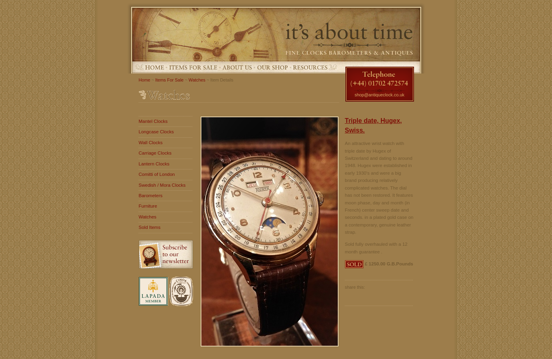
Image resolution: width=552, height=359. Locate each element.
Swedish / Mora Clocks (162, 185)
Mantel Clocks (153, 121)
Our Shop (272, 67)
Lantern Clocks (154, 163)
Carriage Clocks (155, 153)
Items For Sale (193, 67)
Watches (197, 80)
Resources (310, 67)
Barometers (151, 195)
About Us (237, 67)
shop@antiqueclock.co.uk (379, 94)
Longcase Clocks (156, 131)
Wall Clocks (151, 142)
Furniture (148, 206)
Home (154, 67)
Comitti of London (157, 174)
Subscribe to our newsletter (166, 254)
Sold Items (149, 227)
